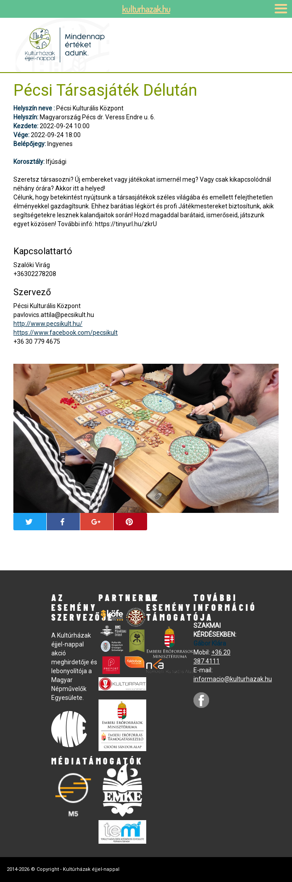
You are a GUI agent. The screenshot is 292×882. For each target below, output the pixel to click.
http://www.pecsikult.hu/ (47, 323)
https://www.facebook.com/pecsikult (65, 332)
